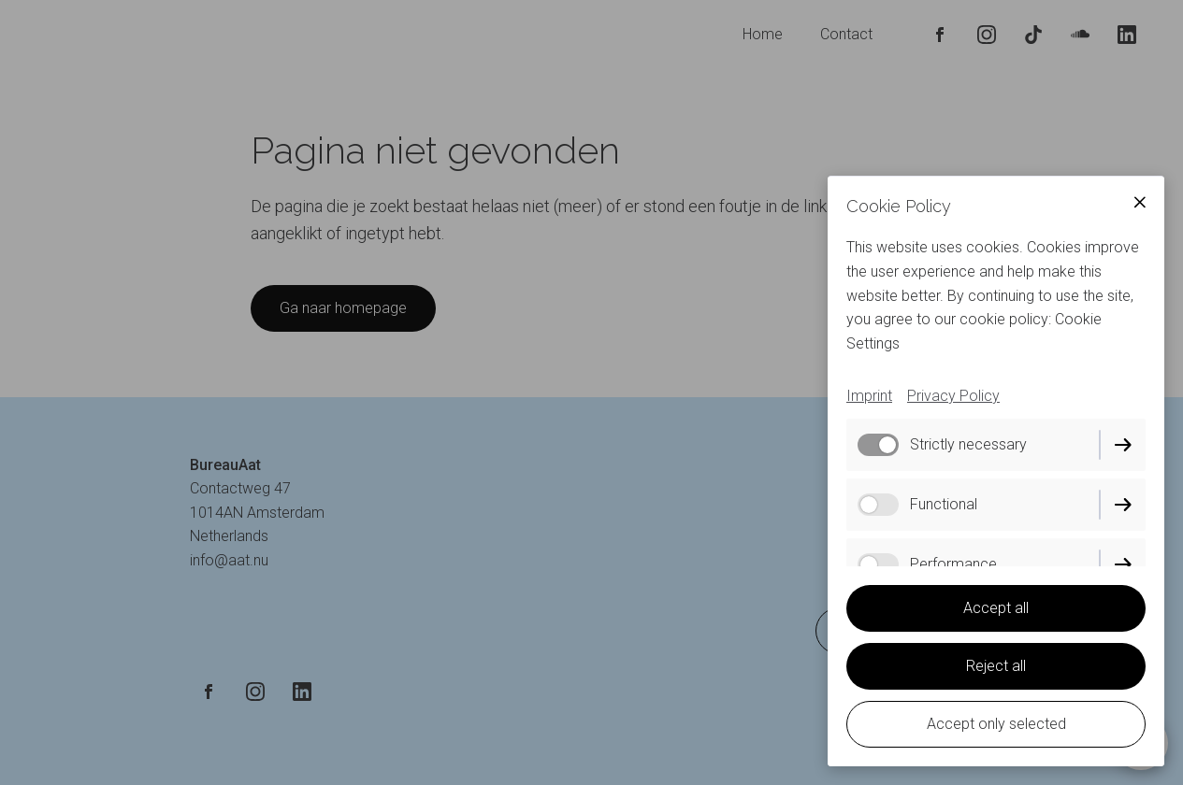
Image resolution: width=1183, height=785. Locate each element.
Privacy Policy (953, 396)
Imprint (869, 396)
